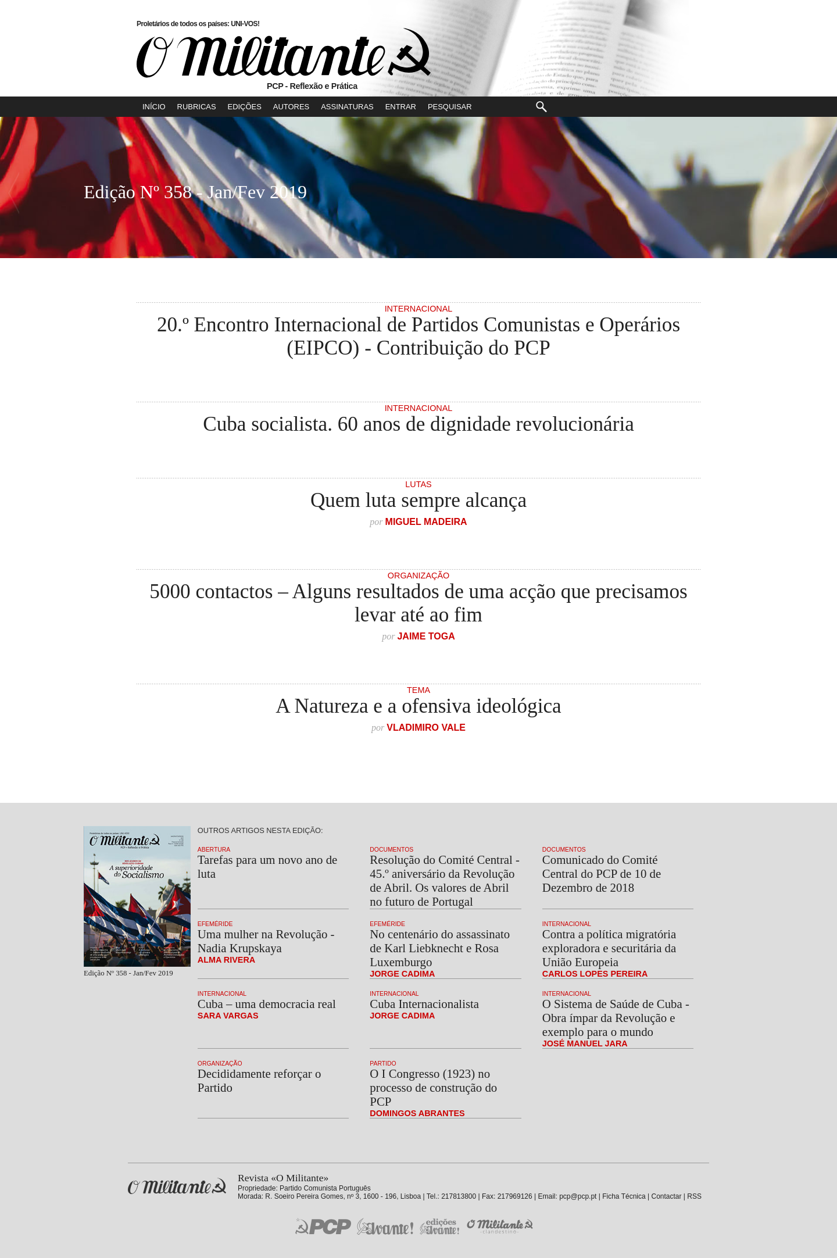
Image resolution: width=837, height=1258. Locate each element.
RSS (694, 1196)
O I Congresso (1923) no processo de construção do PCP (433, 1087)
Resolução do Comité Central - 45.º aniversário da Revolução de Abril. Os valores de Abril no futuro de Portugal (445, 880)
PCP (323, 1226)
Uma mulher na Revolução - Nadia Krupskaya (266, 941)
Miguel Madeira (426, 522)
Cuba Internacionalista (424, 1003)
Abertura (214, 849)
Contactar (666, 1196)
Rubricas (196, 106)
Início (154, 106)
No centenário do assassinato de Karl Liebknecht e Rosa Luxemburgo (440, 947)
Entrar (400, 106)
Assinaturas (347, 106)
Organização (418, 575)
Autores (291, 106)
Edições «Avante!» (439, 1226)
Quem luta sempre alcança (418, 500)
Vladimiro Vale (426, 727)
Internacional (419, 308)
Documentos (391, 849)
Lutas (418, 484)
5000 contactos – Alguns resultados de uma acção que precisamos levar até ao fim (418, 603)
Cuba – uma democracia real (267, 1003)
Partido (383, 1063)
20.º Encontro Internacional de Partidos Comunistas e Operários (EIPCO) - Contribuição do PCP (418, 336)
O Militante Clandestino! (501, 1226)
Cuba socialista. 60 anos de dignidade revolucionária (418, 424)
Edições (245, 106)
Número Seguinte (13, 194)
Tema (418, 690)
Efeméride (215, 924)
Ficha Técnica (623, 1196)
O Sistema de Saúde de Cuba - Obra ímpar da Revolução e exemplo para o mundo (615, 1017)
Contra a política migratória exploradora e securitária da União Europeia (609, 947)
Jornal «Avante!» (385, 1226)
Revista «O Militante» (177, 1186)
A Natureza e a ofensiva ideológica (418, 706)
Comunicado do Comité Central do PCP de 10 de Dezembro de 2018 (601, 873)
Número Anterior (823, 194)
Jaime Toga (426, 636)
